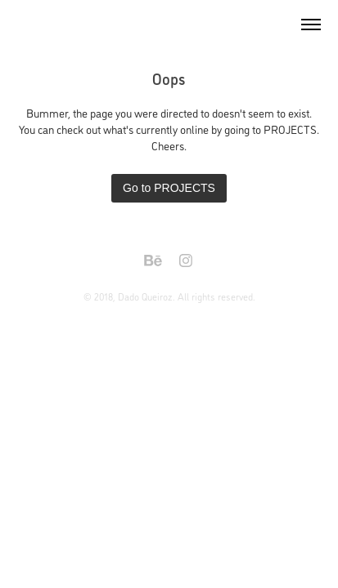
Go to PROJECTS (169, 187)
